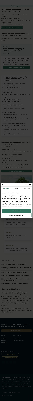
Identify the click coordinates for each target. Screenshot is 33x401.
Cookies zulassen (16, 210)
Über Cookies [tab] (27, 188)
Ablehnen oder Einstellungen (16, 215)
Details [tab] (16, 188)
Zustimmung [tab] (6, 188)
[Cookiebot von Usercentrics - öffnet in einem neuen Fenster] (25, 185)
